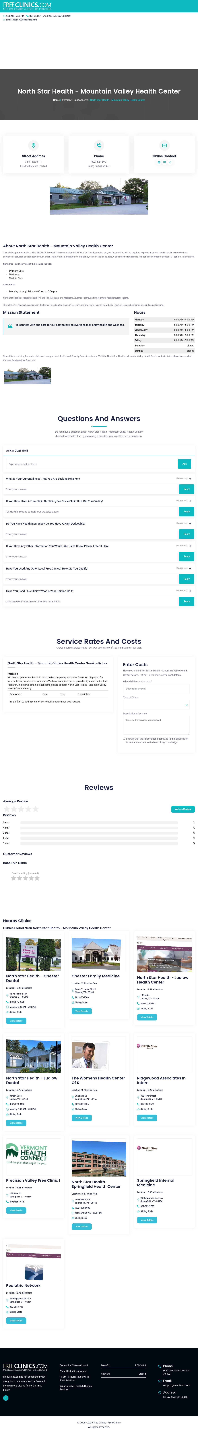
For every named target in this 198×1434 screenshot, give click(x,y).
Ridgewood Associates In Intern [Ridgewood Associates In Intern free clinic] (161, 1080)
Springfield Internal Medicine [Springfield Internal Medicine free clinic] (155, 1182)
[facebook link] (5, 1398)
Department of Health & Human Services (76, 1388)
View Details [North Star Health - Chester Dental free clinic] (16, 1020)
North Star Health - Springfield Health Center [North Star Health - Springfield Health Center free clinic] (96, 1184)
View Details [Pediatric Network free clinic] (16, 1320)
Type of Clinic (130, 697)
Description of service (135, 713)
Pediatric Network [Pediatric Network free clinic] (23, 1285)
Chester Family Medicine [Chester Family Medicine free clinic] (96, 976)
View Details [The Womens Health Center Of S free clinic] (82, 1117)
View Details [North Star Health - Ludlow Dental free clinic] (16, 1122)
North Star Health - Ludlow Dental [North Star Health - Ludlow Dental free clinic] (31, 1080)
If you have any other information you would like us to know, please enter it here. (57, 546)
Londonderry (81, 100)
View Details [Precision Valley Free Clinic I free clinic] (16, 1210)
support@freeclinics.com (25, 19)
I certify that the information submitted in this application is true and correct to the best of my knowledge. (157, 740)
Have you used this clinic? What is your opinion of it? (40, 591)
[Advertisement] (99, 46)
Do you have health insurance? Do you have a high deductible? (45, 523)
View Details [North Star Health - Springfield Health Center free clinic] (82, 1226)
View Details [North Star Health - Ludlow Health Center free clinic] (147, 1017)
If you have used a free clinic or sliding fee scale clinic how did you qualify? (54, 501)
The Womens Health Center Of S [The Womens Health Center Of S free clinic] (98, 1080)
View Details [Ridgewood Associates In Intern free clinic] (147, 1117)
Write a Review (183, 809)
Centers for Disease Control (74, 1365)
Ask (184, 463)
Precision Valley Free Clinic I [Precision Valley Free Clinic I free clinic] (33, 1180)
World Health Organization (73, 1371)
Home (56, 100)
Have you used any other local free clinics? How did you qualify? (47, 568)
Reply (187, 489)
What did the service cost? (137, 681)
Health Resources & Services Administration (74, 1378)
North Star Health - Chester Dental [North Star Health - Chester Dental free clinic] (32, 978)
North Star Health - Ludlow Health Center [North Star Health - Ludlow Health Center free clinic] (162, 980)
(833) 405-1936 (96, 166)
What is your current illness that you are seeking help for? (43, 478)
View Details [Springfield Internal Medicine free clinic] (147, 1220)
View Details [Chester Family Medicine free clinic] (82, 1011)
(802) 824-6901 (99, 161)
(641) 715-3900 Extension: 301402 (53, 16)
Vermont (67, 100)
